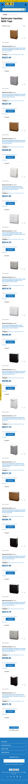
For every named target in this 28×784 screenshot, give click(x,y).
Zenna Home (5, 42)
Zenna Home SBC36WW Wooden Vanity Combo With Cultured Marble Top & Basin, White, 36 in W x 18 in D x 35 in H (13, 327)
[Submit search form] (22, 9)
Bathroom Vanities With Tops (16, 54)
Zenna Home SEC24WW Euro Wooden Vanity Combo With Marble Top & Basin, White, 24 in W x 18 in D (13, 419)
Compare (5, 71)
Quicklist (4, 67)
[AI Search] (24, 9)
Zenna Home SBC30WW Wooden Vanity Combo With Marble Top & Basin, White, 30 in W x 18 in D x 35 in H (13, 234)
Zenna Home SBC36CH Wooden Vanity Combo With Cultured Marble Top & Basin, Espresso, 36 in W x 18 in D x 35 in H (14, 373)
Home (5, 14)
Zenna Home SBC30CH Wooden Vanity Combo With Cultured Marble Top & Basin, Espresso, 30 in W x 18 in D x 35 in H (14, 604)
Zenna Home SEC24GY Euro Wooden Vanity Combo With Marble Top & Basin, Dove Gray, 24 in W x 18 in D (13, 465)
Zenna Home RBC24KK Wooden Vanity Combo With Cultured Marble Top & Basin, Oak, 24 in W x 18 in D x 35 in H (14, 49)
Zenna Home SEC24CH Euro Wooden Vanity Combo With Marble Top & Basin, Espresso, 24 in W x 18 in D (13, 696)
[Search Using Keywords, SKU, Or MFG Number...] (14, 9)
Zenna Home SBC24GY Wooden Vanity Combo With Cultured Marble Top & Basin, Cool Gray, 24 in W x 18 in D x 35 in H (13, 96)
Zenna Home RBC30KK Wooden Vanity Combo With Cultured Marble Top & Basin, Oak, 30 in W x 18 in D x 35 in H (14, 142)
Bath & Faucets (13, 14)
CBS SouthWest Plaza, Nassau (10, 62)
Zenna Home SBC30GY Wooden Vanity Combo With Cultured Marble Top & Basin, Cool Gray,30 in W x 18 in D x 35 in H (13, 280)
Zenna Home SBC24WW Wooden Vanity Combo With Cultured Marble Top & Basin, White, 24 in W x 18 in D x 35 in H (13, 188)
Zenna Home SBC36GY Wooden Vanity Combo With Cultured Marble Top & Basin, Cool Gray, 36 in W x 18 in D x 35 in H (13, 650)
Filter (24, 26)
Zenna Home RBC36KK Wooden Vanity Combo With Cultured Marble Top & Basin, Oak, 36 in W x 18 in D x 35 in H (14, 511)
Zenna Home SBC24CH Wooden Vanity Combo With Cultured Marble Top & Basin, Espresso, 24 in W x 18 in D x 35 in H (14, 558)
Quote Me (10, 65)
